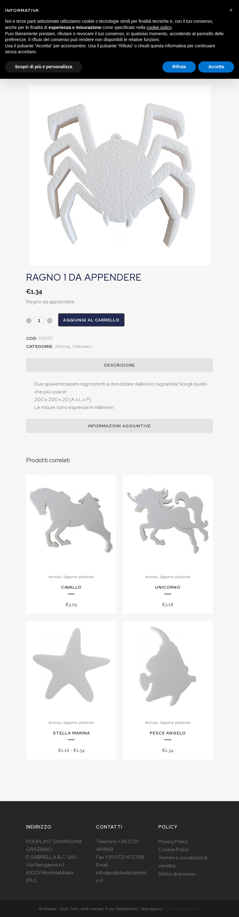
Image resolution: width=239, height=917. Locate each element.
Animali (62, 346)
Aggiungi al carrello (91, 320)
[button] (231, 10)
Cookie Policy (173, 849)
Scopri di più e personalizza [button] (43, 66)
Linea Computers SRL (181, 908)
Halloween (82, 346)
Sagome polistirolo (78, 576)
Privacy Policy (173, 841)
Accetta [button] (216, 66)
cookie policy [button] (159, 27)
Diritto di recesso (176, 874)
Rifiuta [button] (179, 66)
